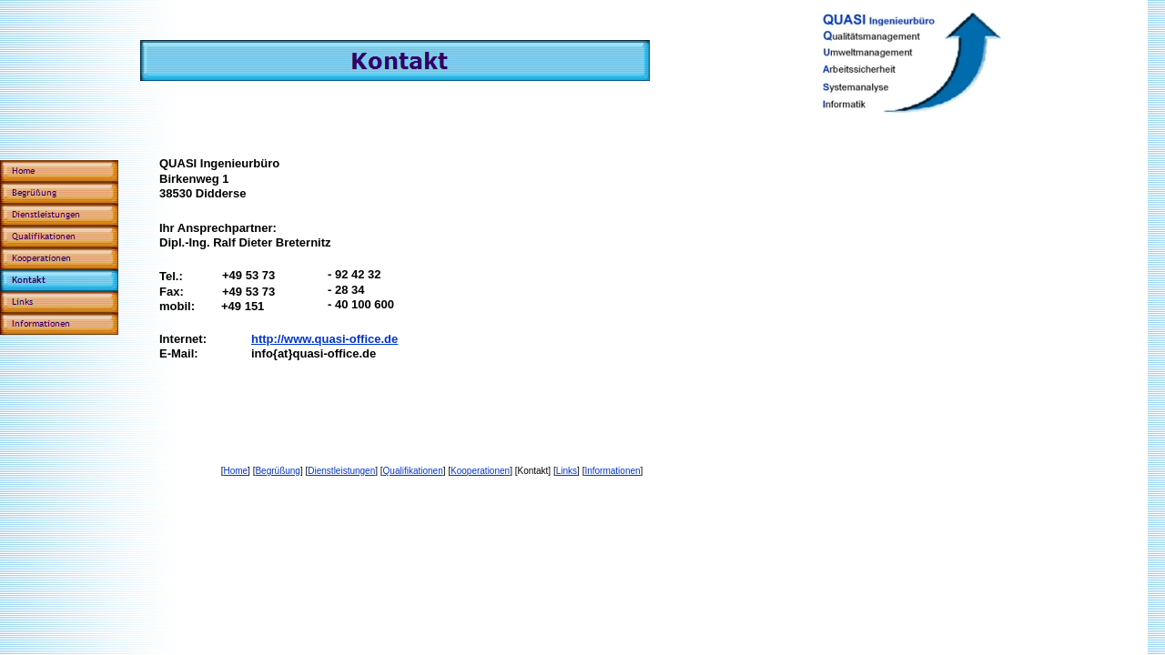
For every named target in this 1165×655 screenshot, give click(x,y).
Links (566, 471)
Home (235, 471)
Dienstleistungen (341, 471)
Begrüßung (277, 471)
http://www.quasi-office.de (324, 339)
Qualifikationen (413, 471)
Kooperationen (480, 471)
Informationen (612, 471)
